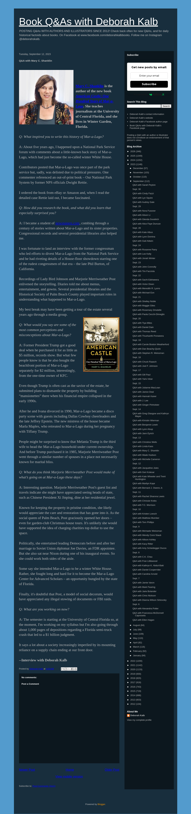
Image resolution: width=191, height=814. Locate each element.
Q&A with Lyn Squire (142, 198)
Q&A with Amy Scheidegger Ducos (149, 548)
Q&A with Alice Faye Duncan (146, 223)
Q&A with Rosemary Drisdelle (147, 310)
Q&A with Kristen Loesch (144, 513)
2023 (133, 164)
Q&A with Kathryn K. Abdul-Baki (148, 565)
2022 (133, 661)
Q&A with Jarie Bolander (144, 591)
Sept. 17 (136, 370)
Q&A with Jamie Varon (143, 582)
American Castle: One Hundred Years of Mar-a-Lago (95, 101)
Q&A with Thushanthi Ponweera (148, 336)
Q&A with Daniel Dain (143, 327)
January (137, 655)
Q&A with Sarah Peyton (144, 185)
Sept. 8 (135, 552)
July (135, 629)
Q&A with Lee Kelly (141, 254)
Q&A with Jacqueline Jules (145, 468)
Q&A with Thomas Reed (144, 331)
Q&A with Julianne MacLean (146, 387)
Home (70, 769)
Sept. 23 (136, 262)
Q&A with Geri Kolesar (143, 472)
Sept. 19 (136, 340)
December (138, 168)
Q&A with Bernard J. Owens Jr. (147, 488)
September (138, 181)
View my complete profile (139, 720)
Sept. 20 (136, 318)
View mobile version (69, 776)
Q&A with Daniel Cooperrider (146, 569)
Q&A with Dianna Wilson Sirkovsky (149, 600)
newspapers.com (67, 223)
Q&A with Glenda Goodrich (145, 219)
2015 (133, 691)
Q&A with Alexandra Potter (145, 608)
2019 (133, 674)
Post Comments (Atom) (43, 786)
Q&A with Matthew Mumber (145, 518)
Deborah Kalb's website (141, 118)
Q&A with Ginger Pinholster (145, 405)
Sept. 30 (136, 189)
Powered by (149, 94)
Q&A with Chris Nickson (144, 595)
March (136, 647)
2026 (133, 151)
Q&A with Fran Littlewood (144, 561)
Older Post (112, 769)
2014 (133, 695)
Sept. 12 (136, 463)
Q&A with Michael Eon (143, 292)
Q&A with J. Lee (140, 400)
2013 (133, 699)
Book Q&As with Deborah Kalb (88, 21)
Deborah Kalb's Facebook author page (149, 121)
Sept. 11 (136, 492)
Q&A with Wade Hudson (144, 455)
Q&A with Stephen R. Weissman (148, 353)
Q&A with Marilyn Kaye (143, 483)
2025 (133, 156)
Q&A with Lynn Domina (143, 236)
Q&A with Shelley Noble (144, 301)
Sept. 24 (136, 245)
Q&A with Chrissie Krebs (144, 500)
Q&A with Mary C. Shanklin (145, 450)
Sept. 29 (136, 206)
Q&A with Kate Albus (142, 232)
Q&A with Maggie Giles (143, 305)
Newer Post (27, 769)
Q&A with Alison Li (141, 215)
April (135, 642)
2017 (133, 682)
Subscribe (149, 84)
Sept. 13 (136, 437)
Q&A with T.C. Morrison (143, 505)
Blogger (101, 804)
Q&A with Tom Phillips (143, 522)
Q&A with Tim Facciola (143, 271)
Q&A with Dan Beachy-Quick (146, 349)
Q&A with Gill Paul (141, 374)
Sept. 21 (136, 297)
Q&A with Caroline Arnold (144, 574)
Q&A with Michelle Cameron (146, 459)
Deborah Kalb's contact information (147, 114)
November (138, 172)
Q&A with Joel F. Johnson (144, 366)
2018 (133, 678)
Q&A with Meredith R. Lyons (146, 288)
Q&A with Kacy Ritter (142, 544)
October (137, 176)
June (135, 634)
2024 (133, 160)
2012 (133, 704)
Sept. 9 (135, 526)
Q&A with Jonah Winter (143, 258)
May (135, 638)
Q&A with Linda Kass (142, 446)
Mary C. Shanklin (90, 86)
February (138, 651)
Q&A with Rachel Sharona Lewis (148, 496)
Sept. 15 (136, 383)
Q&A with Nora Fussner (144, 210)
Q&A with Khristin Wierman (145, 420)
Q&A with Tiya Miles (142, 323)
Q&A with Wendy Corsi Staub (146, 535)
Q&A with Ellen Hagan (143, 620)
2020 (133, 669)
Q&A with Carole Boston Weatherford (150, 344)
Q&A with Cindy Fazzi (143, 193)
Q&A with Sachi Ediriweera (145, 279)
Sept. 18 (136, 357)
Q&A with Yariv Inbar (142, 379)
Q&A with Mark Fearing (143, 587)
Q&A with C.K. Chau (142, 556)
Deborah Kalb (137, 715)
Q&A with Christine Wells (144, 442)
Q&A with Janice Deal (143, 392)
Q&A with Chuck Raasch (144, 361)
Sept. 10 (136, 509)
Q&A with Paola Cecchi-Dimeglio (148, 314)
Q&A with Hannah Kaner (144, 396)
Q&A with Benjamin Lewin (145, 424)
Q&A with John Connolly (144, 266)
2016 (133, 687)
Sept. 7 (135, 578)
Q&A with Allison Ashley (144, 539)
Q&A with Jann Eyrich (143, 433)
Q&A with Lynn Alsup (142, 429)
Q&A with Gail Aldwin (142, 241)
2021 (133, 665)
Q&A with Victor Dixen (143, 284)
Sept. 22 (136, 275)
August (136, 625)
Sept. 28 (136, 228)
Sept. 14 (136, 409)
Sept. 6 (135, 604)
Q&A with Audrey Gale (143, 202)
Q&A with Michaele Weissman (147, 531)
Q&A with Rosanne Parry (144, 249)
